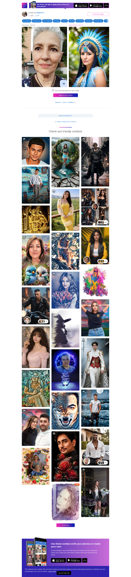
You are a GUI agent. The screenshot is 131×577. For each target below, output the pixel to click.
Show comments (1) (65, 116)
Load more (65, 525)
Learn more (52, 571)
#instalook (26, 21)
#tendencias (98, 21)
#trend (71, 21)
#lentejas (88, 21)
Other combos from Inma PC (65, 122)
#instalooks (37, 21)
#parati (64, 21)
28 (37, 15)
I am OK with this (64, 573)
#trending (79, 21)
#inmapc (57, 21)
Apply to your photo (65, 95)
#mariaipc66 (47, 21)
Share (98, 14)
